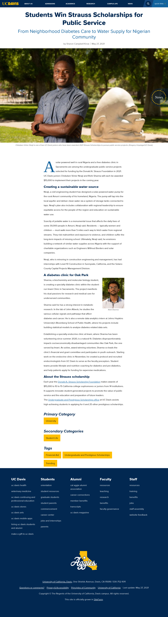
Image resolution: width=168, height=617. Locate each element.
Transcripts (75, 506)
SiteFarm (98, 599)
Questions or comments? (31, 587)
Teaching (104, 491)
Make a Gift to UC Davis (22, 533)
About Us (28, 3)
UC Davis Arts (17, 512)
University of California (109, 587)
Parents (44, 526)
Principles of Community (83, 587)
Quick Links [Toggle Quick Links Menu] (159, 3)
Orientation (46, 485)
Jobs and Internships (51, 520)
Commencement (49, 508)
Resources (105, 485)
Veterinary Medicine (21, 491)
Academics (70, 3)
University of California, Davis (57, 581)
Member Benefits (79, 500)
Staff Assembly (137, 508)
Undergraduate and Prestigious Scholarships (87, 455)
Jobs (132, 503)
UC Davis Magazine (79, 512)
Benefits (104, 503)
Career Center (47, 514)
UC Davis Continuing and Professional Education (23, 498)
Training (133, 491)
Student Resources (50, 491)
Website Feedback (138, 514)
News (130, 3)
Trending (50, 463)
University (51, 420)
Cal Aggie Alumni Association (78, 487)
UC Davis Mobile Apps (21, 518)
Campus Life (112, 3)
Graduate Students (50, 497)
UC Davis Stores (18, 506)
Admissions (50, 3)
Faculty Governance (109, 508)
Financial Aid (52, 455)
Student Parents (49, 503)
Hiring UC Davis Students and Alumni (23, 526)
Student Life (52, 438)
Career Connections (80, 494)
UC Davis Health (18, 485)
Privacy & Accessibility (58, 587)
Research (90, 3)
